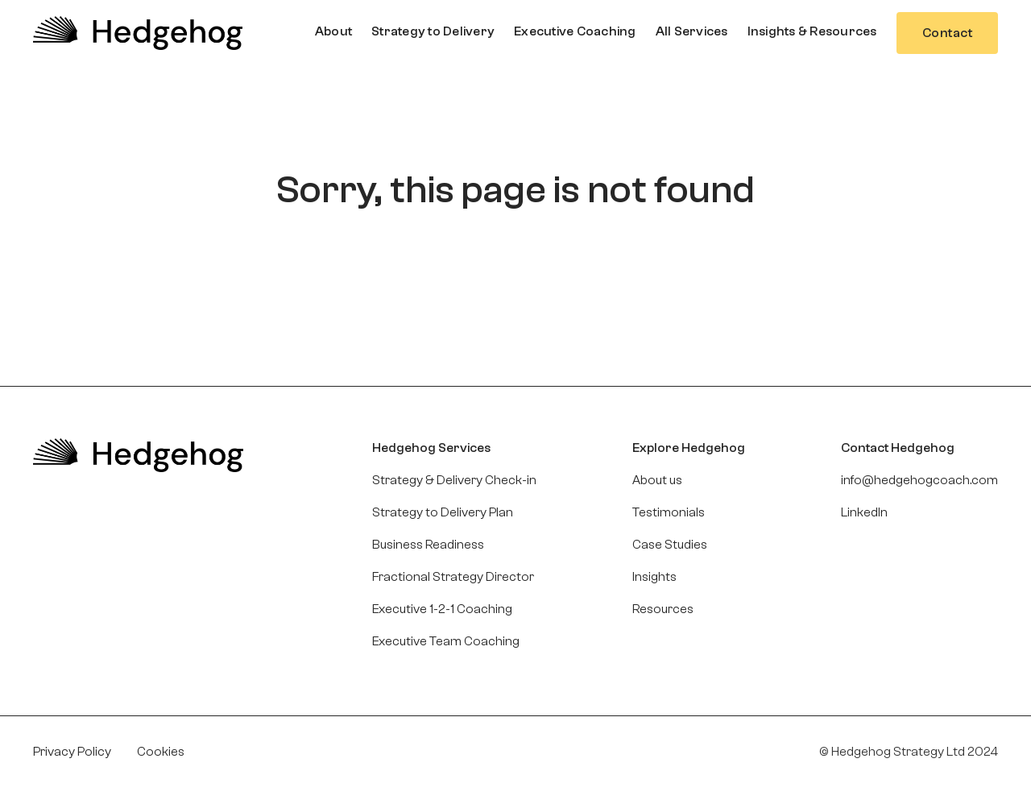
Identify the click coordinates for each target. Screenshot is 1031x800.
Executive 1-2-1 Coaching (442, 609)
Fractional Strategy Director (453, 577)
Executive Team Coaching (446, 641)
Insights (654, 577)
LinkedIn (864, 512)
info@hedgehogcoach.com (919, 480)
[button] (333, 31)
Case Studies (669, 544)
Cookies (160, 751)
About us (657, 480)
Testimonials (668, 512)
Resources (663, 609)
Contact (947, 33)
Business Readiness (428, 544)
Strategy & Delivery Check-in (454, 480)
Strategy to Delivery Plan (442, 512)
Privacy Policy (72, 751)
